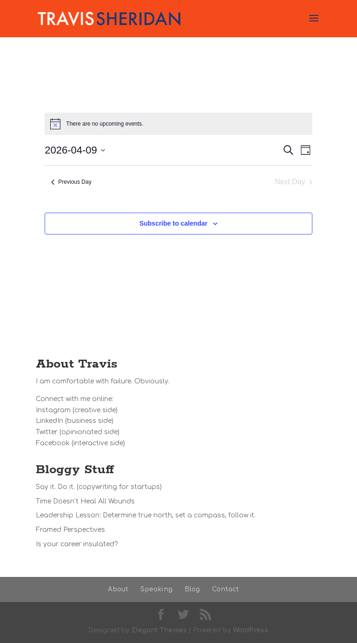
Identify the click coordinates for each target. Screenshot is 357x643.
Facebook (53, 443)
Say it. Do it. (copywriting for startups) (99, 486)
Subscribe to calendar (173, 223)
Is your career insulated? (77, 544)
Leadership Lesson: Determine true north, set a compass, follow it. (146, 515)
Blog (192, 589)
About (118, 589)
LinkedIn (49, 420)
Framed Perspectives (70, 529)
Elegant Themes (159, 630)
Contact (225, 589)
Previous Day (71, 182)
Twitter (47, 432)
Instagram (53, 410)
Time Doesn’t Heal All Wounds (85, 501)
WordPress (250, 630)
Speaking (156, 589)
